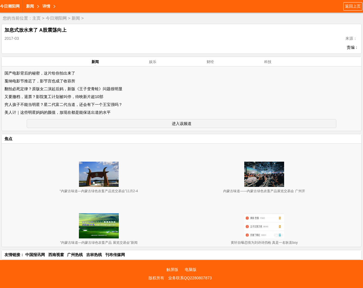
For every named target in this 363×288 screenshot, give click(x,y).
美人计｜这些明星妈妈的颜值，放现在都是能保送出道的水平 (57, 112)
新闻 (30, 6)
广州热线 (75, 254)
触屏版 (172, 269)
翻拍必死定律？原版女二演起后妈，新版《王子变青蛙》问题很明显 (63, 89)
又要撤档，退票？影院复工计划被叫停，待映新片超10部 (53, 96)
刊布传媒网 (115, 254)
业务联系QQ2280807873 (190, 278)
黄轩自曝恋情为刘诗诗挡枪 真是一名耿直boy (264, 243)
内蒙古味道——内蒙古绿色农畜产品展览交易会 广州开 (264, 191)
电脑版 (191, 269)
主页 (36, 18)
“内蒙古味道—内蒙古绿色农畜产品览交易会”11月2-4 (99, 191)
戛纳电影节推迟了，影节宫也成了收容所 (39, 81)
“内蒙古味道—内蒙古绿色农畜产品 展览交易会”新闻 (98, 243)
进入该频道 (181, 123)
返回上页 (353, 6)
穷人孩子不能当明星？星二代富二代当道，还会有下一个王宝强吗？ (63, 104)
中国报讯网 (35, 254)
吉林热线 (94, 254)
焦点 (8, 138)
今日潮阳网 (10, 6)
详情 (46, 6)
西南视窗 (56, 254)
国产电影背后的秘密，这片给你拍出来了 (39, 73)
